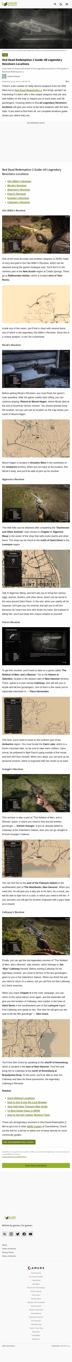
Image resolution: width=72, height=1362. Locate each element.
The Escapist (36, 1298)
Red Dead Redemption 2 (28, 90)
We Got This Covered (36, 1302)
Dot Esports (36, 1273)
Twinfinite (36, 1280)
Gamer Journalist (36, 1309)
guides (34, 1126)
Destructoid (36, 1306)
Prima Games (36, 1291)
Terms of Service (9, 1248)
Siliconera (36, 1295)
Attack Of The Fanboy (36, 1287)
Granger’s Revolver (18, 198)
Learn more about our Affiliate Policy (14, 1156)
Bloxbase (36, 1339)
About (4, 1245)
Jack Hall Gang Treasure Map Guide (27, 1106)
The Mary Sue (36, 1324)
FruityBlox (36, 1335)
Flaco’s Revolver (16, 194)
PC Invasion (36, 1320)
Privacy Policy (8, 1252)
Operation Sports (36, 1317)
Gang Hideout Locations (21, 1098)
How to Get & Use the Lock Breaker (27, 1102)
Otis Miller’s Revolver (19, 181)
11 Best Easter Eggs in (23, 1110)
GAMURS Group (65, 1346)
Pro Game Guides (36, 1276)
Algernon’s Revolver (18, 189)
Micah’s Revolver (17, 185)
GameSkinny (36, 1313)
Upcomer (36, 1332)
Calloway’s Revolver (18, 202)
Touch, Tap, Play (36, 1328)
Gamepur (36, 1284)
